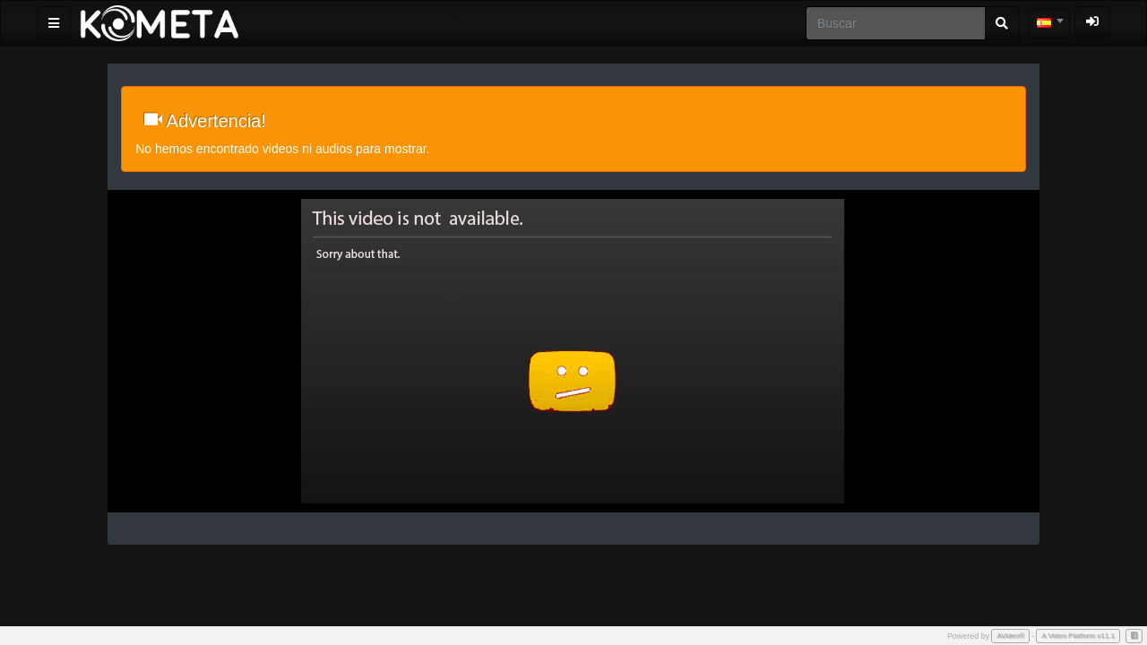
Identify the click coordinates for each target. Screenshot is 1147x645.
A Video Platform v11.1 (1078, 636)
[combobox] (1049, 23)
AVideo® (1010, 636)
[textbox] (1049, 23)
